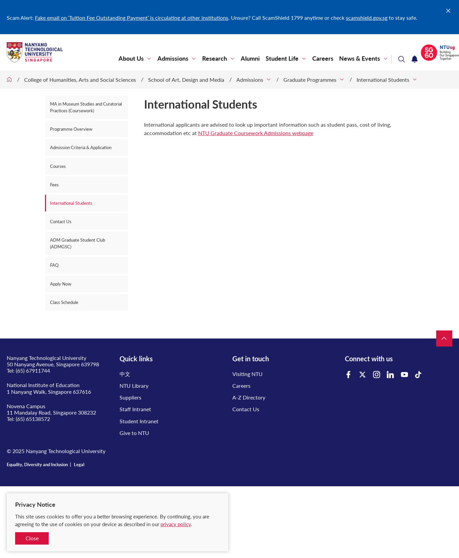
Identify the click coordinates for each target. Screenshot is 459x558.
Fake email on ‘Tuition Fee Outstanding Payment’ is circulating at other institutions (131, 17)
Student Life (282, 58)
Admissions (172, 58)
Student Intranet (139, 421)
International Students (383, 79)
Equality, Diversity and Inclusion (37, 464)
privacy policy (175, 524)
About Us (131, 58)
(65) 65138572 (33, 419)
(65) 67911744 (33, 370)
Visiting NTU (247, 374)
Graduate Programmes (309, 79)
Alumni (250, 58)
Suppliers (130, 397)
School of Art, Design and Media (186, 79)
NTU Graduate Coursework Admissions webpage (255, 133)
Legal (79, 464)
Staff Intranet (135, 409)
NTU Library (134, 385)
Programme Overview (71, 129)
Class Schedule (64, 302)
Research (214, 58)
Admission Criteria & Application (80, 147)
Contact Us (61, 221)
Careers (322, 58)
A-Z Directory (248, 397)
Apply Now (60, 284)
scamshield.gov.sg (366, 17)
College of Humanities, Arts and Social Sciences (80, 79)
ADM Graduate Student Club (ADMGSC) (77, 243)
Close (32, 538)
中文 (125, 374)
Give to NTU (134, 433)
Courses (58, 166)
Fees (54, 184)
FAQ (54, 265)
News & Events (359, 58)
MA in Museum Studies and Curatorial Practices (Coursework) (86, 107)
